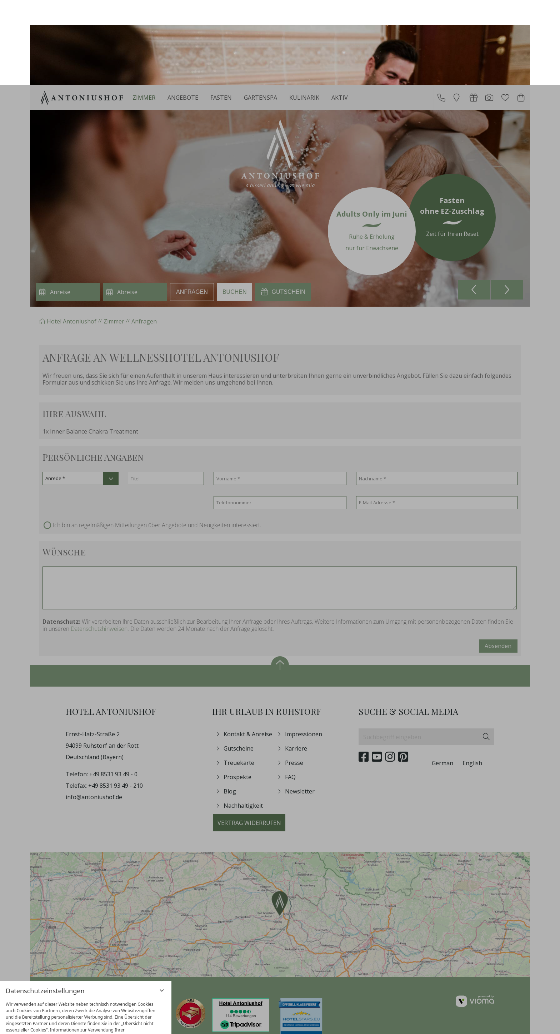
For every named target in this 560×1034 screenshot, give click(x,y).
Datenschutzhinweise (71, 1023)
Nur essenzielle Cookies (45, 997)
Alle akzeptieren (126, 997)
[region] (86, 948)
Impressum (110, 1023)
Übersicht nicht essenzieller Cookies (86, 1011)
